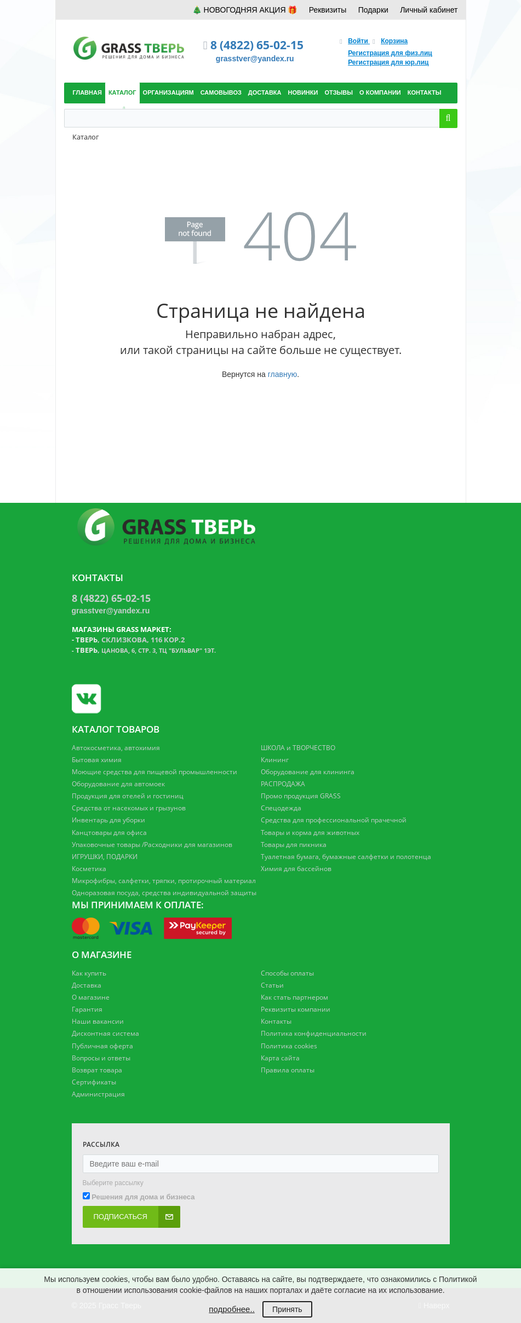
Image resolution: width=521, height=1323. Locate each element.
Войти (359, 41)
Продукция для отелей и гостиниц (128, 795)
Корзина (394, 41)
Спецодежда (281, 808)
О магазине (91, 997)
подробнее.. (231, 1309)
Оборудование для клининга (307, 771)
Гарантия (87, 1009)
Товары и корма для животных (310, 832)
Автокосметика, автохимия (116, 747)
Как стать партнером (294, 997)
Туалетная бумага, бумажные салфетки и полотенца (346, 856)
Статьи (272, 985)
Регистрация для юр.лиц (388, 62)
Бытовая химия (97, 759)
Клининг (275, 759)
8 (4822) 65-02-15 (257, 45)
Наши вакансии (98, 1021)
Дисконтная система (105, 1033)
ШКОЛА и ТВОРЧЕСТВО (298, 747)
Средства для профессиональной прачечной (334, 820)
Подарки (373, 9)
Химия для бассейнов (296, 868)
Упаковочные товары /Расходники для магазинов (152, 844)
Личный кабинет (428, 9)
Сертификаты (94, 1082)
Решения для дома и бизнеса (142, 1197)
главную (282, 374)
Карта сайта (280, 1058)
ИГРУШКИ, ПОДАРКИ (105, 856)
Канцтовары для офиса (109, 832)
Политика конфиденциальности (314, 1033)
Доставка (86, 985)
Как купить (89, 973)
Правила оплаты (287, 1070)
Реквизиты (328, 9)
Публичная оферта (102, 1046)
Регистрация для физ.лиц (390, 53)
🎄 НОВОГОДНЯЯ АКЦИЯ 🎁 (244, 9)
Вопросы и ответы (101, 1058)
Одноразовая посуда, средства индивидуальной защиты (164, 892)
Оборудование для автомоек (118, 783)
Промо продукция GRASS (301, 795)
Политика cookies (289, 1046)
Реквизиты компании (295, 1009)
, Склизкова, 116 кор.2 (130, 640)
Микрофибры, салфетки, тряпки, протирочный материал (164, 880)
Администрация (98, 1094)
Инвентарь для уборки (108, 820)
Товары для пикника (294, 844)
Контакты (276, 1021)
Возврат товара (97, 1070)
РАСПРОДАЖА (283, 783)
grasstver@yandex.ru (255, 58)
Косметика (89, 868)
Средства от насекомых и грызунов (129, 808)
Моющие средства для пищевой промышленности (154, 771)
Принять (287, 1309)
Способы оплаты (287, 973)
